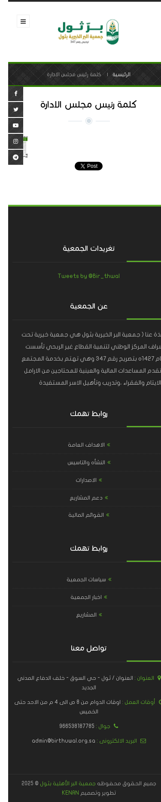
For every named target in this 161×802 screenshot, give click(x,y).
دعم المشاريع (77, 498)
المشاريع (78, 615)
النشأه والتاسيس (78, 463)
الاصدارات (77, 480)
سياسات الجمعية (78, 580)
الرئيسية (113, 74)
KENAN (62, 793)
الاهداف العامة (78, 445)
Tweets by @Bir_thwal (80, 276)
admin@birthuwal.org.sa (55, 741)
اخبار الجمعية (78, 597)
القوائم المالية (78, 515)
